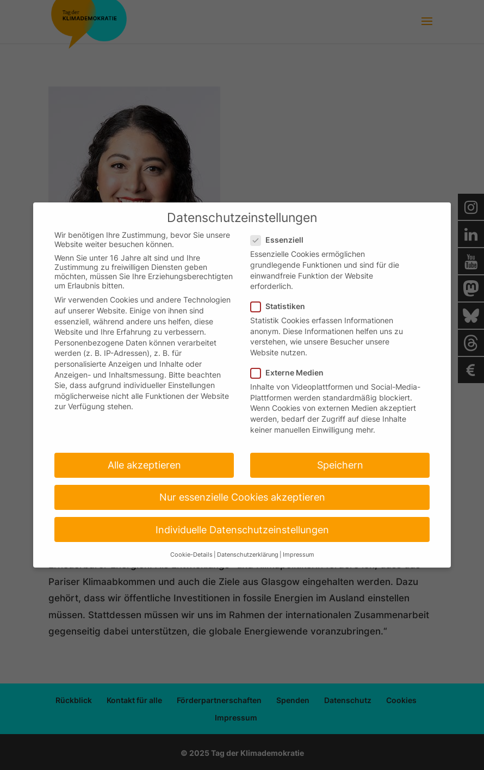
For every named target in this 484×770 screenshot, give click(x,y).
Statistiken (282, 306)
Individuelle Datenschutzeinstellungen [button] (242, 529)
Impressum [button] (298, 554)
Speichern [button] (340, 465)
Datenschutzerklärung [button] (247, 554)
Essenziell (281, 239)
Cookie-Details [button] (191, 554)
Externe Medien (291, 372)
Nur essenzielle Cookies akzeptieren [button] (242, 497)
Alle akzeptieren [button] (144, 465)
